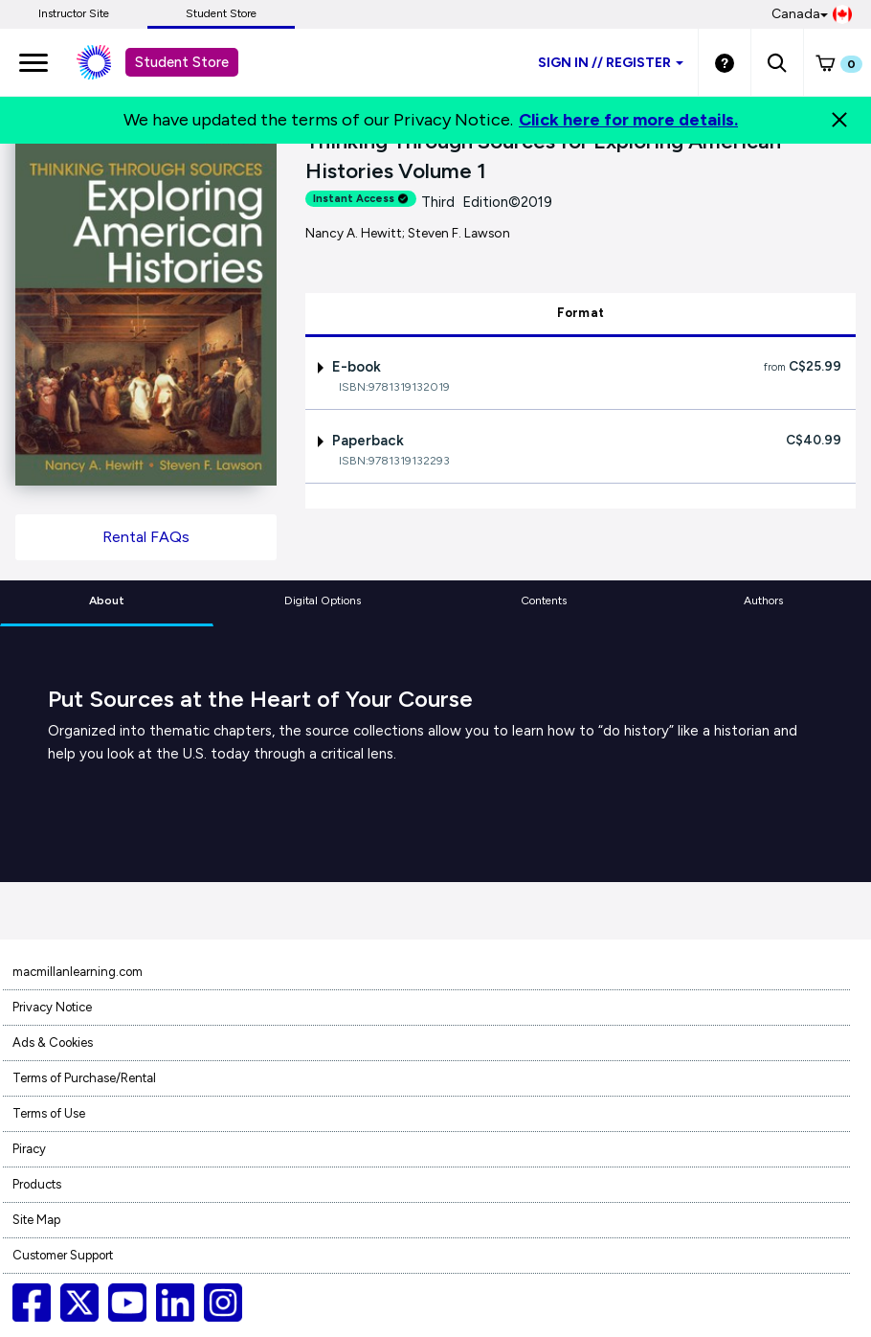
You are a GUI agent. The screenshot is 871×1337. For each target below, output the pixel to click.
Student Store (221, 13)
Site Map (36, 1219)
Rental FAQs (146, 537)
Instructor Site (73, 13)
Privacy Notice (52, 1007)
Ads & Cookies (52, 1042)
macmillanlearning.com (77, 971)
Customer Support (62, 1255)
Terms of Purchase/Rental (84, 1078)
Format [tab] (581, 313)
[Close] (839, 120)
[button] (776, 62)
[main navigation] (33, 62)
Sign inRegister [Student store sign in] (610, 63)
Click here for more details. (628, 119)
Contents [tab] (544, 600)
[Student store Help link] (724, 62)
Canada (811, 14)
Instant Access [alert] (361, 199)
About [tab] (106, 600)
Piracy (29, 1149)
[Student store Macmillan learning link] (108, 62)
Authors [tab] (763, 600)
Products (36, 1184)
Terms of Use (48, 1113)
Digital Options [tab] (322, 600)
